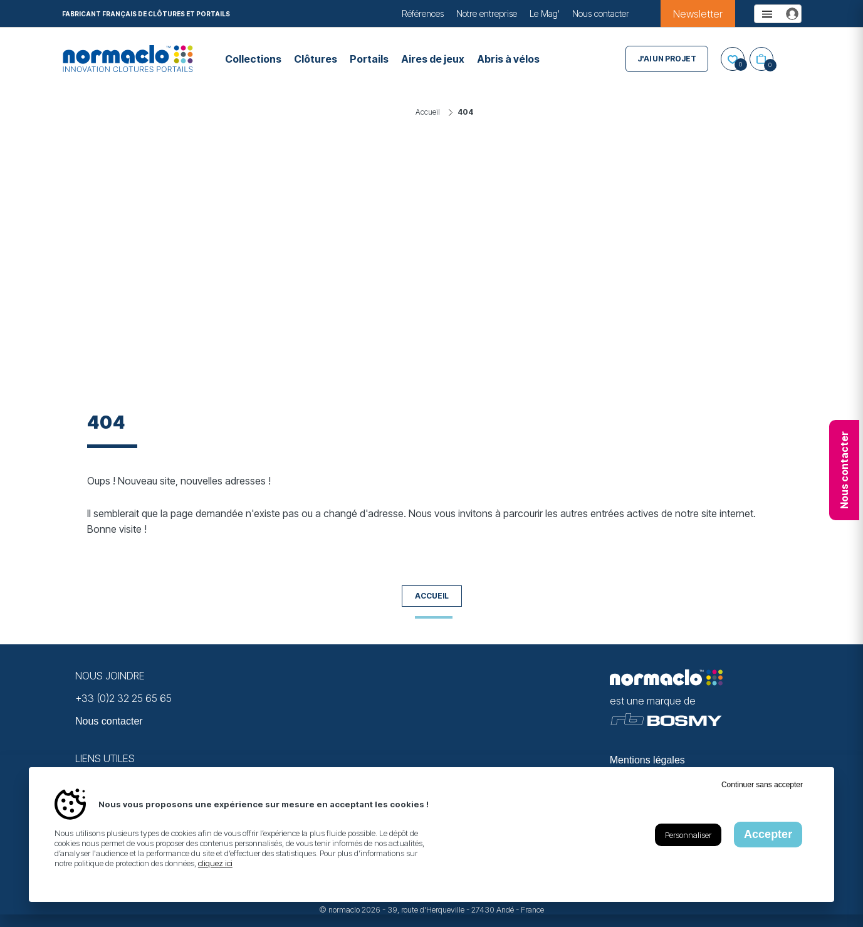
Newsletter (698, 14)
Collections (253, 59)
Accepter (768, 834)
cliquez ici (215, 863)
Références (423, 13)
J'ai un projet (666, 58)
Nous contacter (600, 13)
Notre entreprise (486, 13)
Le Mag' (545, 13)
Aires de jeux (432, 59)
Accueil (432, 595)
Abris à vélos (508, 59)
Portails (369, 59)
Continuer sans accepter (762, 784)
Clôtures (315, 59)
